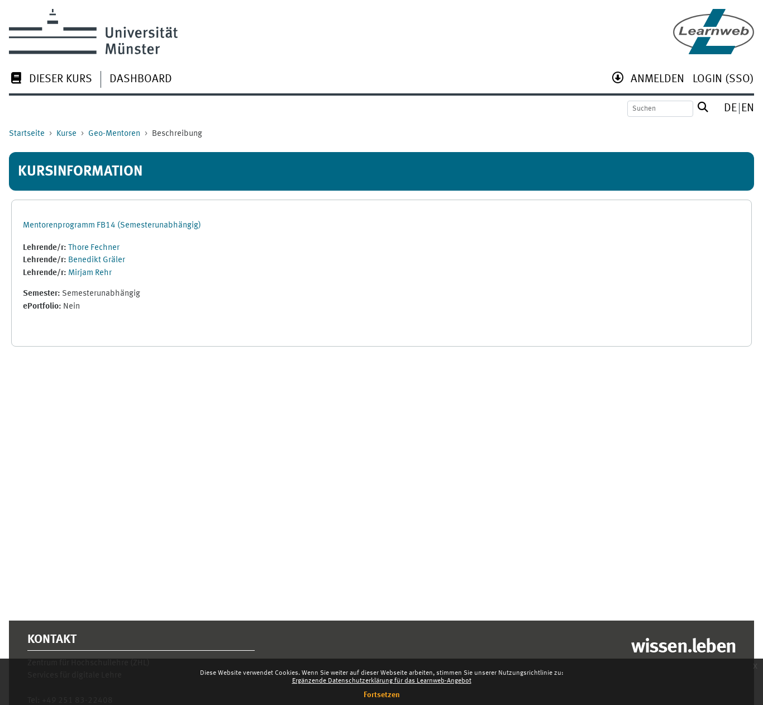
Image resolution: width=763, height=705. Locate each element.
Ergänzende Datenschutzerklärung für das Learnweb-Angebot (381, 681)
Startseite (27, 134)
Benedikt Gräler (96, 260)
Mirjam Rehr (90, 273)
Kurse (66, 134)
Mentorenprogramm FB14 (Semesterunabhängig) (112, 225)
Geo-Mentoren (114, 134)
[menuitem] (50, 80)
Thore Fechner (94, 248)
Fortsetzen (382, 695)
